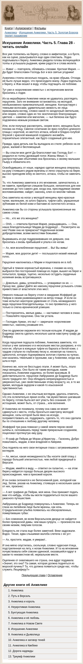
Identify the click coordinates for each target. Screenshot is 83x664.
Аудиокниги (23, 28)
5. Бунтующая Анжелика (23, 612)
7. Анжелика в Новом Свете (25, 623)
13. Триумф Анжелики (21, 656)
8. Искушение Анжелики (23, 629)
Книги (9, 28)
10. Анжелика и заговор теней (26, 640)
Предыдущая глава (33, 575)
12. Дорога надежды (20, 651)
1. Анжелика (15, 590)
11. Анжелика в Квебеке (23, 645)
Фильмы (40, 28)
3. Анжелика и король (21, 601)
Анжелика (11, 32)
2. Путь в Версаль (19, 596)
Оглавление (55, 575)
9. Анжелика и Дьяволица (24, 634)
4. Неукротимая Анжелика (24, 607)
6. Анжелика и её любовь (23, 618)
